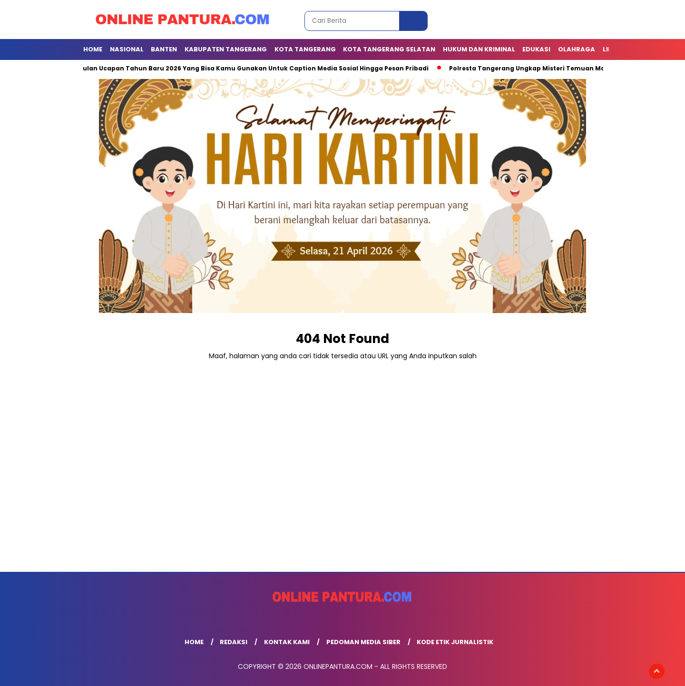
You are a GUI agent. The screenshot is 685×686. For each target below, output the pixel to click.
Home (92, 49)
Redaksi (233, 642)
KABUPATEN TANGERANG (226, 49)
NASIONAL (127, 49)
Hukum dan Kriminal (479, 49)
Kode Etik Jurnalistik (455, 642)
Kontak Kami (287, 642)
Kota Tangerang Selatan (389, 49)
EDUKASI (536, 49)
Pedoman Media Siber (363, 642)
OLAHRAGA (576, 49)
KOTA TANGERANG (305, 49)
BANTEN (164, 49)
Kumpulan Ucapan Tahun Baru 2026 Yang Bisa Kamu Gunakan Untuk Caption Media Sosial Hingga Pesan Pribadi (248, 68)
